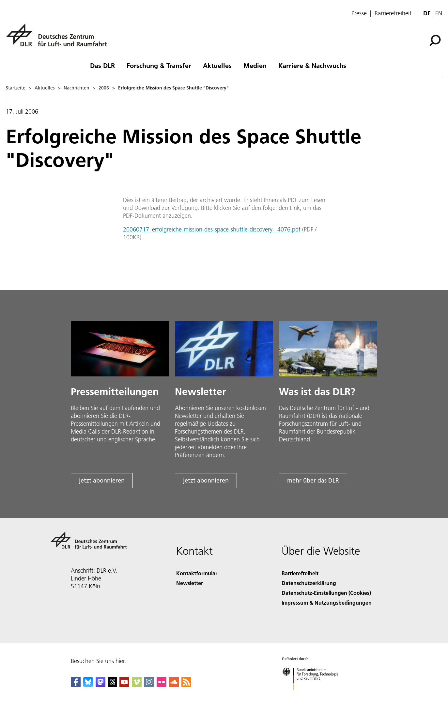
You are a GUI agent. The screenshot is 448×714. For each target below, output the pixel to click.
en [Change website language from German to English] (438, 13)
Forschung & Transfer (159, 65)
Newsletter (189, 582)
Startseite (15, 88)
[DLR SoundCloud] (174, 685)
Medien (255, 65)
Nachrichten (76, 88)
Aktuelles (217, 65)
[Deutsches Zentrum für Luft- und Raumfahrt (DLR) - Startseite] (59, 39)
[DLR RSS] (186, 685)
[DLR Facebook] (76, 685)
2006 (104, 88)
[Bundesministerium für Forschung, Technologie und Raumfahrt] (313, 695)
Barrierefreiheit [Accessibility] (300, 573)
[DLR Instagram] (149, 685)
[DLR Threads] (112, 685)
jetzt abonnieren (102, 480)
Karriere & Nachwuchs (312, 65)
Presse (359, 13)
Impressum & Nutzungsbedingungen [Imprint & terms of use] (327, 602)
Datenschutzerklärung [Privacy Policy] (309, 582)
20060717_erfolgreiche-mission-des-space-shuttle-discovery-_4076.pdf (212, 229)
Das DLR (102, 65)
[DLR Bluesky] (88, 685)
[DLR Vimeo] (137, 685)
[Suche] (435, 40)
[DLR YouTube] (124, 685)
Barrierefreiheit (393, 13)
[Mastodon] (100, 685)
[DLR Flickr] (161, 685)
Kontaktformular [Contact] (196, 573)
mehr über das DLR (313, 480)
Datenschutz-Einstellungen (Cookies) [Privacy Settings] (326, 592)
